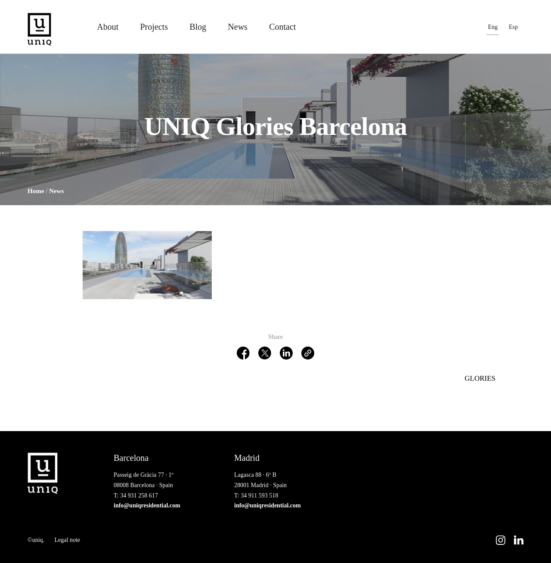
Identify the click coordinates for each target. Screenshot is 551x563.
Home (36, 191)
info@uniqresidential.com (147, 505)
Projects (153, 26)
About (107, 26)
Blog (197, 26)
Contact (282, 26)
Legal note (67, 540)
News (238, 26)
